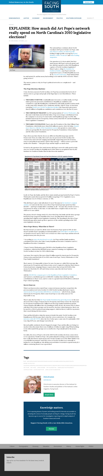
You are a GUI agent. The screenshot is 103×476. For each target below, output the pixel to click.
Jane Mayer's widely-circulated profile (62, 51)
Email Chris (49, 395)
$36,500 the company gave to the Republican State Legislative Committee (53, 275)
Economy (36, 18)
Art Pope (26, 367)
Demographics (14, 18)
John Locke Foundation (52, 369)
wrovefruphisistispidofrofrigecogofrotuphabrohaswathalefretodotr (50, 361)
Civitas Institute (39, 369)
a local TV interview (60, 74)
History (68, 446)
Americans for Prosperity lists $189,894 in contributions (42, 292)
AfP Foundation (51, 367)
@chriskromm (47, 380)
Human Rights (80, 446)
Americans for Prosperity (66, 367)
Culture (12, 446)
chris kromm (41, 367)
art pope (33, 367)
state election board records (43, 239)
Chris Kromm (14, 40)
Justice (26, 18)
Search (90, 18)
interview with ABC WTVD (32, 319)
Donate (51, 429)
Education (46, 446)
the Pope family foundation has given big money (55, 300)
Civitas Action (28, 369)
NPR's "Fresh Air (61, 55)
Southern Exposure (74, 18)
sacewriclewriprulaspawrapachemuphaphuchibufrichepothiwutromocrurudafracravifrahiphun (55, 365)
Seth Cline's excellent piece (69, 231)
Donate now (88, 2)
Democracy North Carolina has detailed (46, 107)
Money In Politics (29, 363)
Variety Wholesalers (69, 113)
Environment (48, 18)
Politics (60, 18)
